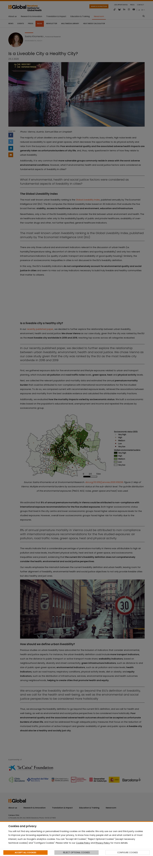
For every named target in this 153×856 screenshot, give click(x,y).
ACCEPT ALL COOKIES (25, 852)
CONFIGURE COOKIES (127, 852)
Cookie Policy (83, 842)
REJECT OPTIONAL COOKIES (76, 852)
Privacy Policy (103, 842)
